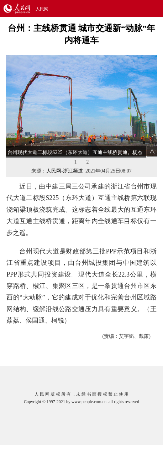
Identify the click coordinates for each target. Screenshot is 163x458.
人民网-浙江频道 (64, 171)
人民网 (42, 8)
